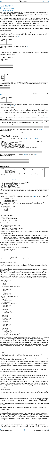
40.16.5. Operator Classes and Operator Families (7, 8)
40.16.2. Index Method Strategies (5, 6)
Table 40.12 (25, 154)
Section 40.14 (34, 196)
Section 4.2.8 (2, 395)
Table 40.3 (18, 36)
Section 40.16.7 (12, 105)
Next (48, 1)
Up (5, 1)
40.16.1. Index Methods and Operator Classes (6, 5)
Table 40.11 (25, 138)
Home (43, 1)
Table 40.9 (45, 117)
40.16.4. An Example (3, 7)
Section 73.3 (14, 179)
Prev (1, 1)
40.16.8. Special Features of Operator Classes (6, 10)
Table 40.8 (1, 94)
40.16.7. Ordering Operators (4, 9)
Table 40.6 (44, 71)
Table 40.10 (41, 129)
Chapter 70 (36, 138)
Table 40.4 (28, 46)
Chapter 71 (36, 154)
